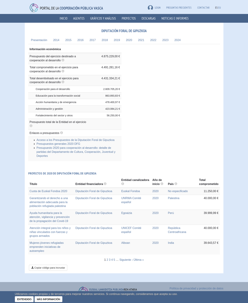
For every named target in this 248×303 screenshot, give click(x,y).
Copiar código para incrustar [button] (48, 267)
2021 (141, 40)
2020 (129, 40)
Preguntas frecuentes (179, 7)
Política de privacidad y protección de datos (196, 288)
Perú (171, 212)
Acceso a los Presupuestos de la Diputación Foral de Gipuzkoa (76, 139)
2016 (80, 40)
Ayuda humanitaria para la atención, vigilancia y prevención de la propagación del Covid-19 (50, 216)
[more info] (162, 183)
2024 (177, 40)
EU (219, 7)
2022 (153, 40)
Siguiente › (126, 259)
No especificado (178, 191)
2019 (117, 40)
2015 (68, 40)
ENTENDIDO (24, 299)
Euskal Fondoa (130, 191)
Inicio (63, 18)
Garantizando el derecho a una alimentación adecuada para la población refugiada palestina (49, 202)
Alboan (125, 242)
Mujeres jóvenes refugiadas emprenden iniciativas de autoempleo (47, 246)
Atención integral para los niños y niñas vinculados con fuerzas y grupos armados (50, 232)
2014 (56, 40)
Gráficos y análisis (103, 18)
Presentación (39, 40)
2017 (93, 40)
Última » (138, 259)
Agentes (79, 18)
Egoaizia (126, 212)
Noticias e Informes (175, 18)
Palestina (174, 198)
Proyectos (129, 18)
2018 (105, 40)
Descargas (149, 18)
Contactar (203, 7)
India (171, 242)
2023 (165, 40)
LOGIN (154, 7)
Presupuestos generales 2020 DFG (58, 143)
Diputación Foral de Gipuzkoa (93, 191)
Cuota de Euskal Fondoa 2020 (48, 191)
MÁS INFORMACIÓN (48, 299)
